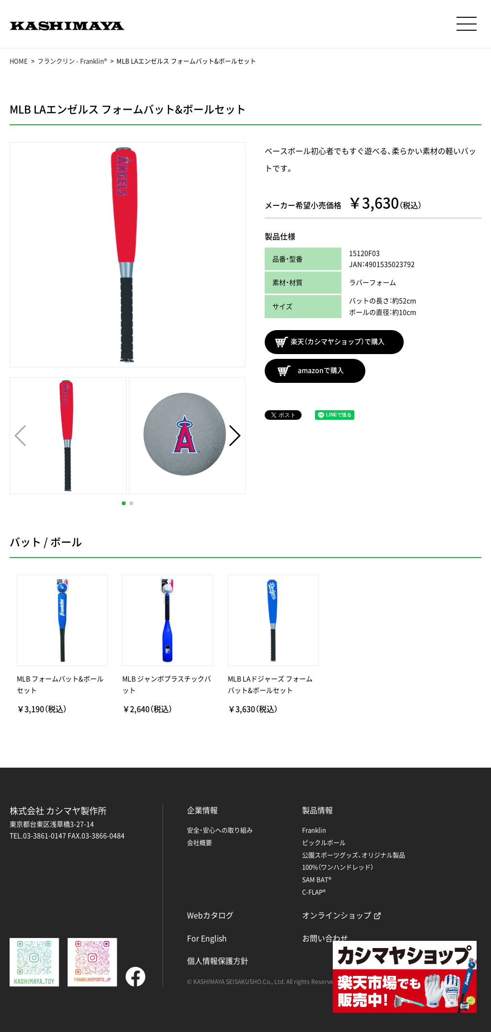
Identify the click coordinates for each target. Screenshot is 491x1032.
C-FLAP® (314, 891)
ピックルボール (324, 842)
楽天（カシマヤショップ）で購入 (330, 342)
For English (207, 938)
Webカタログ (210, 915)
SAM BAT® (316, 879)
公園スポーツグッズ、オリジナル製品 (353, 854)
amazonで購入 (311, 371)
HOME (19, 60)
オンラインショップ (336, 915)
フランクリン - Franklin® (72, 60)
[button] (124, 503)
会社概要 (199, 842)
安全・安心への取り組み (220, 829)
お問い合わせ (325, 938)
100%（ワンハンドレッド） (338, 866)
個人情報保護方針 (217, 960)
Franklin (314, 829)
